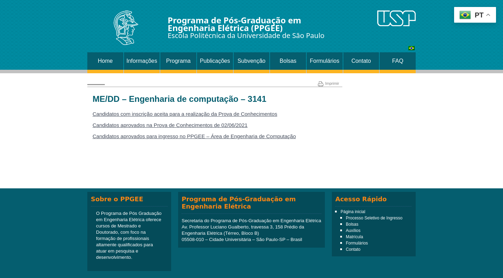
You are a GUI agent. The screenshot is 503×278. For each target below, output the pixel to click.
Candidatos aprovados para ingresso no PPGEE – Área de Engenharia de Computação (194, 136)
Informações (141, 61)
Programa (178, 61)
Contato (361, 61)
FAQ (397, 61)
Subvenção (251, 61)
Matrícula (354, 236)
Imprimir (328, 83)
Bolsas (288, 61)
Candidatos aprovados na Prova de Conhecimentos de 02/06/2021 (170, 125)
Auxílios (353, 230)
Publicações (215, 61)
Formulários (324, 61)
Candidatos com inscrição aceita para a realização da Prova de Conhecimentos (185, 114)
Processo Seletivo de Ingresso (374, 218)
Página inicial (353, 211)
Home (105, 61)
